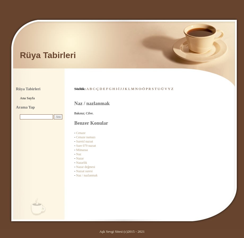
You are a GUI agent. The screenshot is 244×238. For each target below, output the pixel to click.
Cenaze (80, 133)
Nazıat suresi (84, 171)
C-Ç (96, 89)
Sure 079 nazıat (86, 146)
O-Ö (142, 89)
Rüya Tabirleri (48, 55)
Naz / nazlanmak (87, 175)
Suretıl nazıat (84, 141)
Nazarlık (81, 163)
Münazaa (82, 150)
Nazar (80, 158)
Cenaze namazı (85, 137)
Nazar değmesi (85, 167)
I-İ (117, 89)
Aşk (102, 231)
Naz (78, 154)
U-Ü (161, 89)
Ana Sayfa (27, 98)
